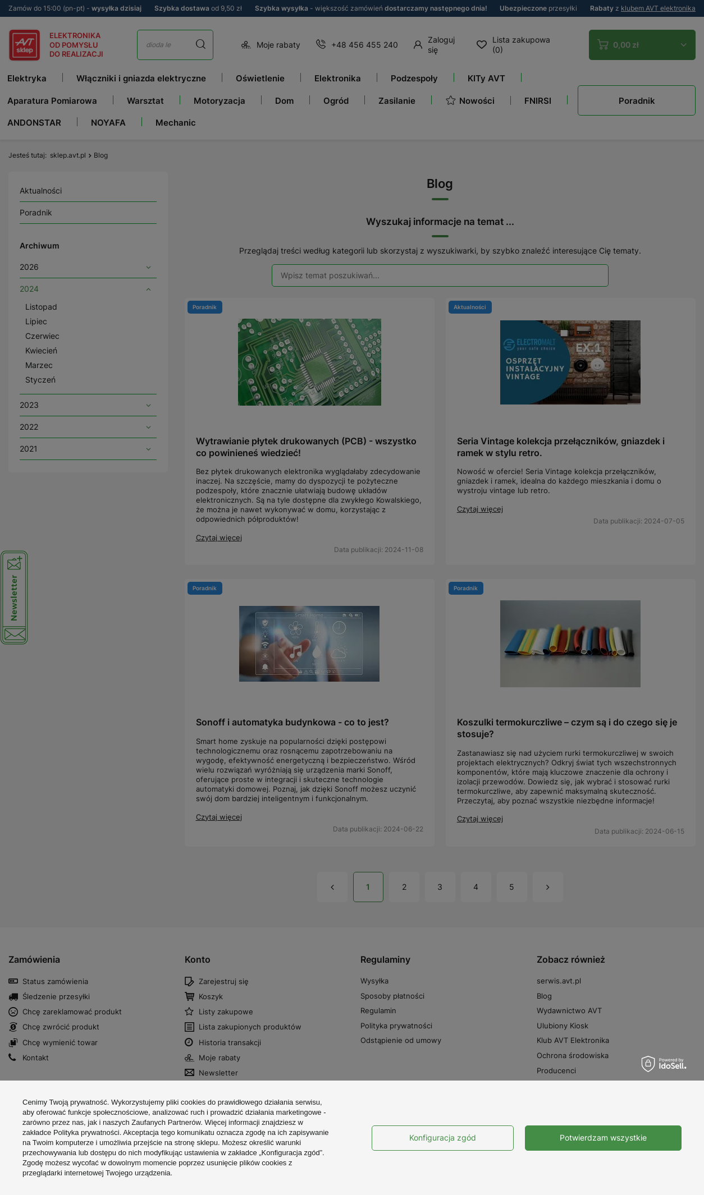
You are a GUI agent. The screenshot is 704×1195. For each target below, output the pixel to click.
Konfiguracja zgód (442, 1137)
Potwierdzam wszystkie (603, 1137)
